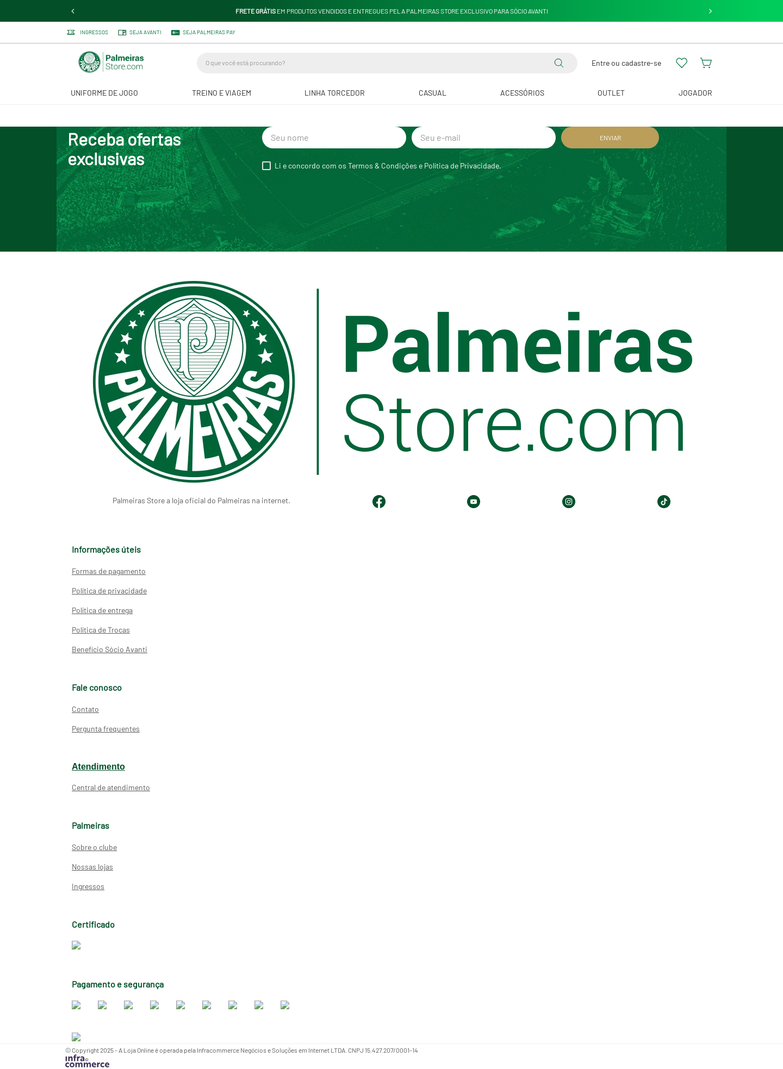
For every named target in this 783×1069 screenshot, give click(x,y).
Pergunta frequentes (106, 729)
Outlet (611, 92)
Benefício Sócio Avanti (109, 649)
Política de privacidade (109, 591)
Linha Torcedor (334, 92)
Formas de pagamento (109, 571)
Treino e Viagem (221, 92)
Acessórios (522, 92)
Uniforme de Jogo (104, 92)
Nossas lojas (92, 867)
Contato (85, 709)
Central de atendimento (111, 787)
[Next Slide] (710, 11)
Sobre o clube (94, 847)
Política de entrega (102, 610)
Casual (432, 92)
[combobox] (387, 63)
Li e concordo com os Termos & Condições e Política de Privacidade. (388, 165)
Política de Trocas (101, 630)
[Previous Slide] (73, 11)
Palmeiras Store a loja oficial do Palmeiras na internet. (201, 500)
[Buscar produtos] (561, 63)
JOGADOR (695, 92)
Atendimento (98, 767)
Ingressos (88, 886)
